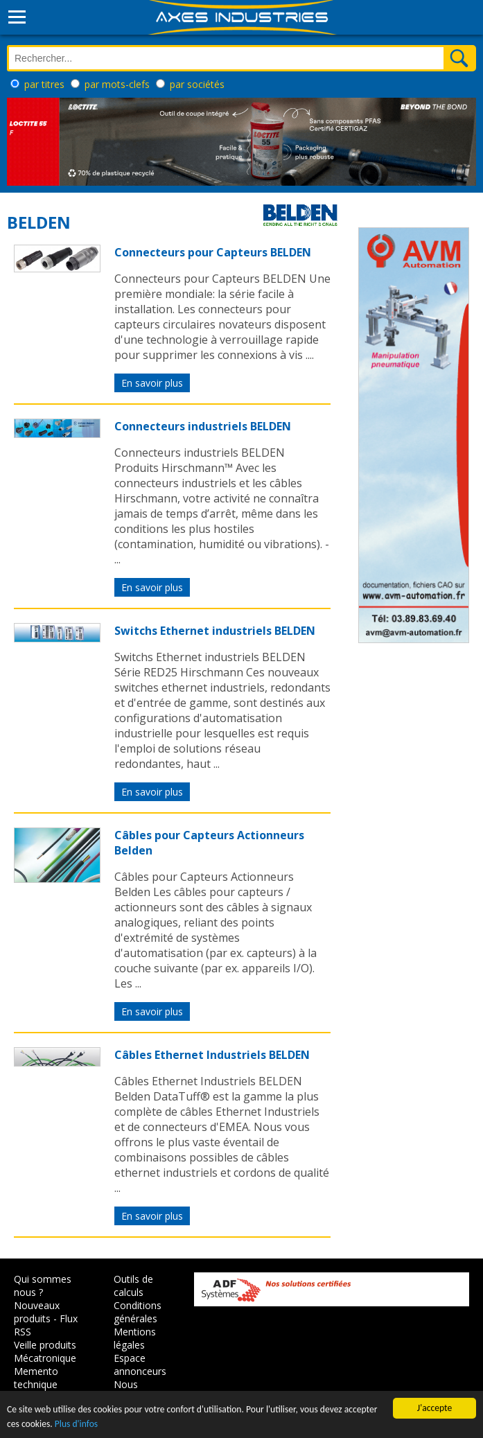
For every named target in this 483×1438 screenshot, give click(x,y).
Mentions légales (135, 1338)
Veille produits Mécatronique (45, 1351)
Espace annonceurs (140, 1364)
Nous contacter (135, 1391)
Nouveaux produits (37, 1312)
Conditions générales (137, 1312)
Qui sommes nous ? (42, 1285)
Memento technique (36, 1378)
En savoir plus (152, 382)
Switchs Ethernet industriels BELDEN (214, 630)
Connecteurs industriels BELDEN (202, 426)
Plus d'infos (76, 1424)
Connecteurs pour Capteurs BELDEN (212, 252)
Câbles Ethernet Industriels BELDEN (212, 1054)
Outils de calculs (133, 1285)
